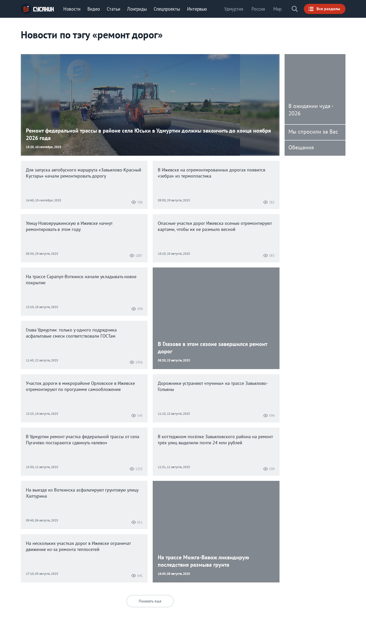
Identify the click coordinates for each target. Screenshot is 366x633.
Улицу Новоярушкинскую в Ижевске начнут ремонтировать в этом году (69, 227)
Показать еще (150, 601)
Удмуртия (233, 8)
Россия (258, 8)
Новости (71, 8)
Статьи (113, 8)
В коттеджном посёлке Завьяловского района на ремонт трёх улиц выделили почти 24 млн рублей (215, 440)
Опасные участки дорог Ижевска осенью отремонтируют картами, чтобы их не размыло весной (215, 227)
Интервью (197, 8)
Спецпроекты (167, 8)
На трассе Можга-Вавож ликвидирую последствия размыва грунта (203, 561)
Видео (93, 8)
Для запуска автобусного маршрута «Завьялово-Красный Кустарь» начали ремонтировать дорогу (83, 173)
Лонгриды (137, 8)
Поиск (295, 9)
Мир (277, 8)
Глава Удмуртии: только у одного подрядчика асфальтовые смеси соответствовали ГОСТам (71, 333)
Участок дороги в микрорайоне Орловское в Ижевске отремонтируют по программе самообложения (80, 387)
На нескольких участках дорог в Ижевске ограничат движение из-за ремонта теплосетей (78, 547)
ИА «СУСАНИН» (37, 9)
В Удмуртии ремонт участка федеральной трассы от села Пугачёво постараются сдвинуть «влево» (82, 440)
